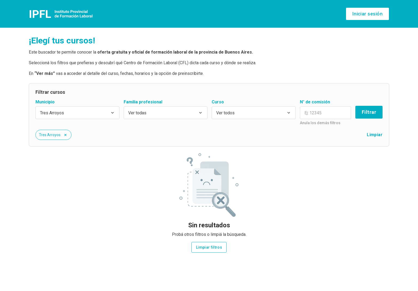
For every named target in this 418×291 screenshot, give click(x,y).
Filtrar (369, 112)
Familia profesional (143, 101)
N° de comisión (315, 101)
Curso (218, 101)
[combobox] (77, 112)
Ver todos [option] (225, 112)
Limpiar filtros (209, 247)
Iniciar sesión (367, 14)
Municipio (45, 101)
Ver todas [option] (137, 112)
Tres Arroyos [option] (52, 112)
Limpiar (375, 134)
